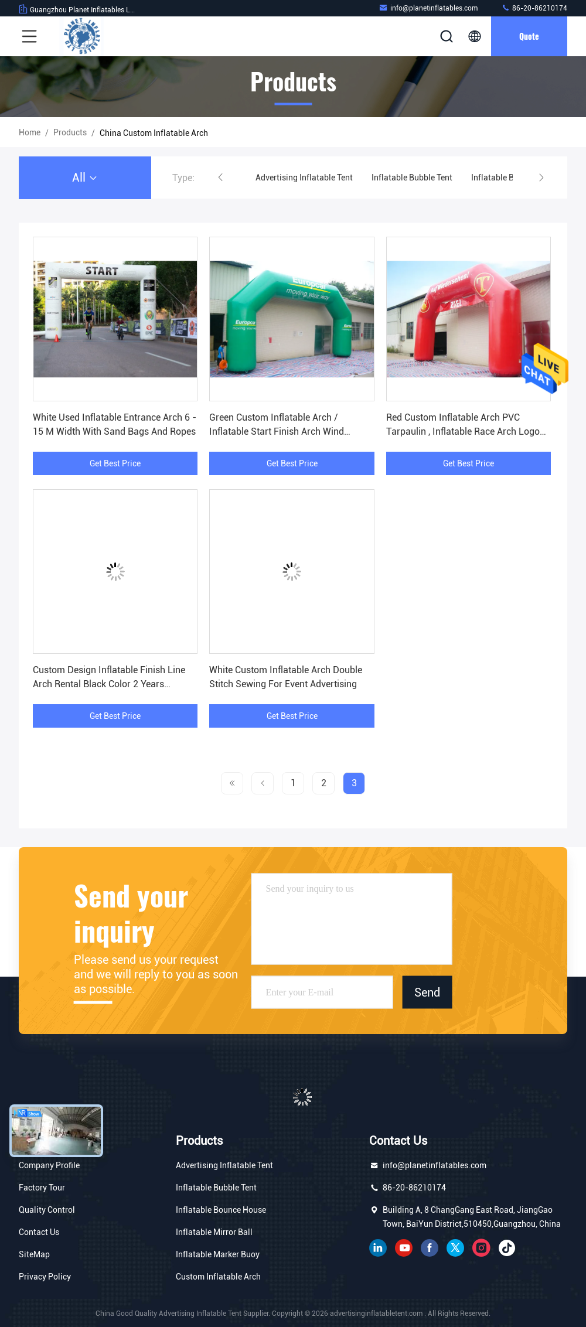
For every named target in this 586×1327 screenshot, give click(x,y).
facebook (429, 1248)
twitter (455, 1248)
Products (70, 132)
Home (29, 132)
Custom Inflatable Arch (218, 1276)
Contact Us (39, 1232)
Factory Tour (42, 1187)
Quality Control (47, 1210)
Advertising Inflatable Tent (304, 177)
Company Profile (49, 1165)
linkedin (378, 1248)
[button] (220, 177)
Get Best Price (115, 463)
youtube (404, 1248)
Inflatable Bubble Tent (412, 177)
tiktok (507, 1248)
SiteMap (34, 1254)
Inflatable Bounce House (221, 1210)
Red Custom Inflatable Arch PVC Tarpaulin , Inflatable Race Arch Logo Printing (463, 431)
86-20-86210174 (534, 8)
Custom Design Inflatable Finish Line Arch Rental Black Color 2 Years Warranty (109, 684)
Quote (529, 36)
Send (427, 992)
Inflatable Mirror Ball (214, 1232)
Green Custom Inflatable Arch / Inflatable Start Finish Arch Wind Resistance (276, 431)
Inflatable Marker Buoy (218, 1254)
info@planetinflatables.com (428, 8)
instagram (481, 1248)
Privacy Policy (45, 1276)
